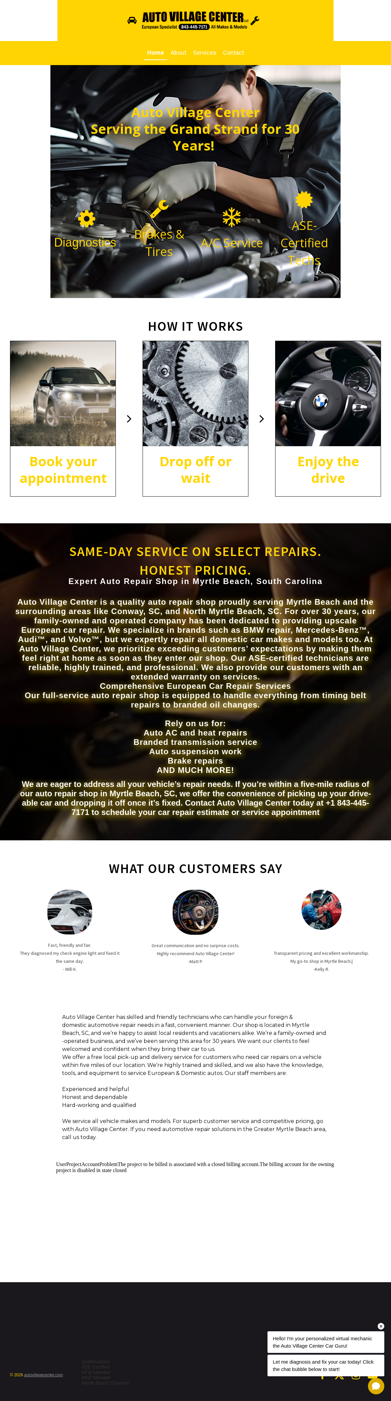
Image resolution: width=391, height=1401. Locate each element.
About (178, 52)
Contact (233, 52)
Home (155, 52)
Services (204, 52)
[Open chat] (376, 1386)
